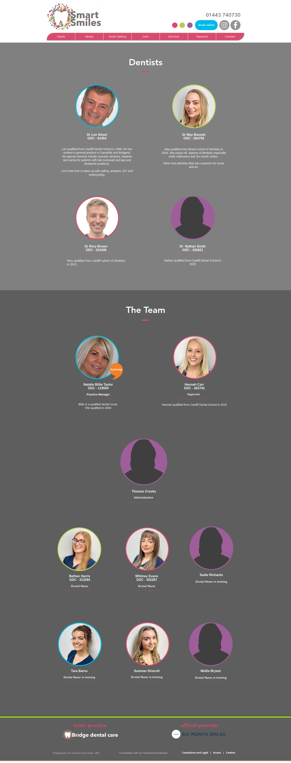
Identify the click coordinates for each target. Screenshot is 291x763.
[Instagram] (224, 25)
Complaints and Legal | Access (202, 752)
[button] (89, 36)
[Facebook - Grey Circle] (235, 25)
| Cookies (229, 752)
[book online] (206, 25)
